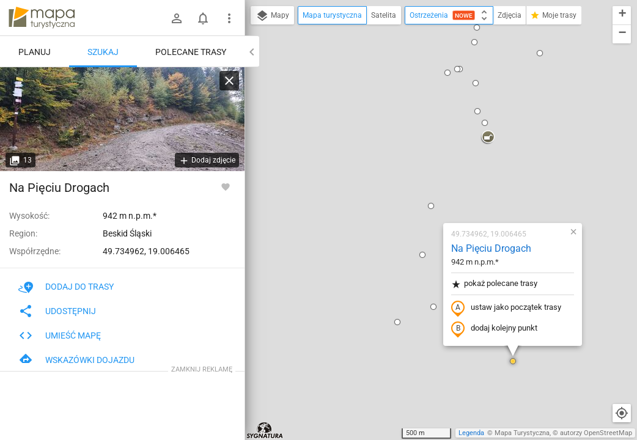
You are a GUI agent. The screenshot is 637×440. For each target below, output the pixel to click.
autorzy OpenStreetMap (596, 433)
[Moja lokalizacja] (622, 413)
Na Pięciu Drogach (419, 107)
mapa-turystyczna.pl (41, 17)
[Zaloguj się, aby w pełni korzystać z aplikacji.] (225, 186)
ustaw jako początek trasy (434, 166)
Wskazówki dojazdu (76, 360)
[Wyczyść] (229, 80)
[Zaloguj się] (176, 18)
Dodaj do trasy (66, 286)
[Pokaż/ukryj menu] (229, 18)
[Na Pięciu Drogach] (122, 119)
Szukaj (103, 52)
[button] (361, 166)
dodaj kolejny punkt (422, 187)
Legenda (471, 433)
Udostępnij (57, 311)
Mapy (272, 16)
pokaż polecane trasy (422, 143)
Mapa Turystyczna (522, 433)
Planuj (34, 52)
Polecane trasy (190, 52)
